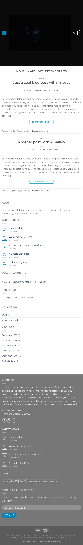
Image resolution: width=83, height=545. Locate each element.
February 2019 (9, 335)
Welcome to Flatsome (20, 237)
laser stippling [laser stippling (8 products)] (34, 481)
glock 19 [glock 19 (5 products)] (22, 481)
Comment (13, 231)
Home (54, 536)
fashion (35, 131)
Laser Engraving (67, 536)
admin (56, 90)
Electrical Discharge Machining (28, 538)
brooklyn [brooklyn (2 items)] (6, 297)
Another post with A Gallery (41, 142)
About (10, 536)
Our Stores (21, 536)
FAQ (48, 536)
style (41, 131)
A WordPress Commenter (15, 282)
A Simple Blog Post (19, 254)
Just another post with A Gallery (26, 245)
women (47, 131)
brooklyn (28, 131)
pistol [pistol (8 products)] (45, 481)
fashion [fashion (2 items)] (16, 297)
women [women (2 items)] (31, 297)
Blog (30, 536)
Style (41, 79)
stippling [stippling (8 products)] (53, 481)
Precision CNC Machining (59, 538)
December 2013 (10, 356)
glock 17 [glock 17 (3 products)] (13, 481)
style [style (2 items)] (23, 297)
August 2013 (8, 361)
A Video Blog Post (18, 262)
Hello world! (15, 228)
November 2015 (10, 340)
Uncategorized (10, 320)
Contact (39, 536)
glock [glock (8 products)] (5, 481)
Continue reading (41, 122)
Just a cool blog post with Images (41, 82)
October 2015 (9, 345)
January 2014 (9, 350)
